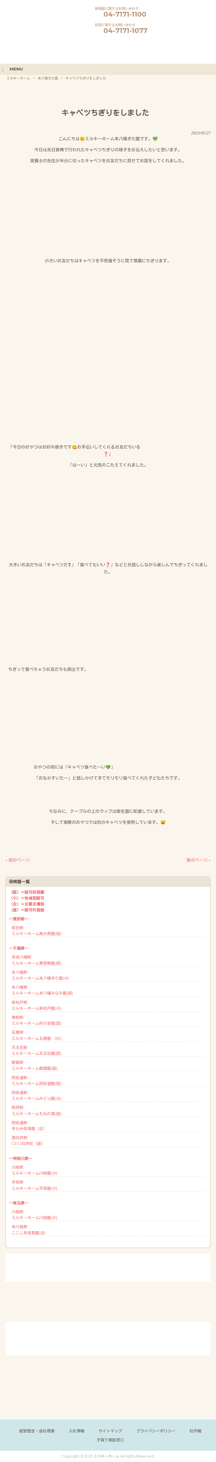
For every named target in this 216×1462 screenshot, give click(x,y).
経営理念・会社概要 (37, 1431)
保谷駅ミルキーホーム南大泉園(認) (36, 930)
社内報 (195, 1431)
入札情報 (76, 1431)
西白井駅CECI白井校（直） (28, 1140)
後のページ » (198, 860)
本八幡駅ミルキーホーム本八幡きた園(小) (40, 975)
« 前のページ (17, 860)
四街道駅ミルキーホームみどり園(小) (36, 1095)
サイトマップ (110, 1431)
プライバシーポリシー (156, 1431)
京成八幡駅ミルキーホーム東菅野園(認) (36, 960)
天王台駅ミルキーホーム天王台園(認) (36, 1050)
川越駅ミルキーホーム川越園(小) (34, 1214)
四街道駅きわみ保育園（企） (29, 1125)
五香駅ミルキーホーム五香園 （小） (38, 1035)
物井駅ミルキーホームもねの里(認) (36, 1110)
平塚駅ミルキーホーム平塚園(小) (34, 1185)
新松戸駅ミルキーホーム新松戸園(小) (36, 1005)
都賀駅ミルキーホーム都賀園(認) (34, 1065)
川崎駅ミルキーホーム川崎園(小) (34, 1170)
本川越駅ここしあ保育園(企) (29, 1229)
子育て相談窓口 (110, 1440)
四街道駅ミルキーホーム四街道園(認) (36, 1080)
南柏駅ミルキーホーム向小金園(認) (36, 1020)
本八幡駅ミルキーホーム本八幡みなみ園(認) (42, 990)
